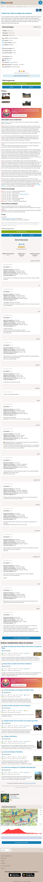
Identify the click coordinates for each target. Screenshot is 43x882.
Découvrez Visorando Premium (21, 75)
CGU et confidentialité (6, 856)
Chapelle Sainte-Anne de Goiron (9, 218)
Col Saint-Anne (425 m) (24, 194)
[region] (21, 817)
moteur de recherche (30, 783)
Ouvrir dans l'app (21, 83)
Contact (3, 868)
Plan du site (3, 858)
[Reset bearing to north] (41, 815)
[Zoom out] (41, 813)
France (8, 60)
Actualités (3, 863)
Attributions (3, 825)
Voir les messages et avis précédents (21, 638)
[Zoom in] (41, 811)
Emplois (3, 860)
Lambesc (12, 62)
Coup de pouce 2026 (6, 865)
